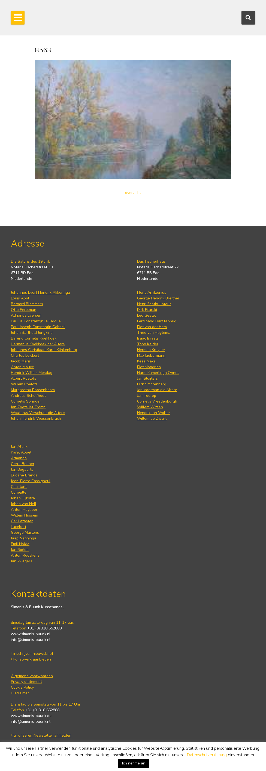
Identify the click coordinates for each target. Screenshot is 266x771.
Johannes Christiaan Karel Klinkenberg (44, 349)
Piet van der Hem (152, 326)
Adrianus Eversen (26, 315)
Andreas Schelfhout (28, 395)
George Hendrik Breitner (158, 298)
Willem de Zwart (152, 418)
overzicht (133, 192)
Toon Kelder (147, 344)
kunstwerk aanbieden (31, 659)
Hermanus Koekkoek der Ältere (38, 344)
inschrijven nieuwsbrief (32, 653)
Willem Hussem (24, 515)
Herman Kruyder (151, 349)
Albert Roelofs (23, 378)
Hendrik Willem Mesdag (31, 372)
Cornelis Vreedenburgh (157, 401)
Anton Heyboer (24, 509)
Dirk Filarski (147, 309)
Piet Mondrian (149, 367)
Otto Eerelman (23, 309)
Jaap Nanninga (23, 538)
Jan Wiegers (21, 561)
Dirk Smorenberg (151, 384)
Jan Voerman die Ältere (157, 389)
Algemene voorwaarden (32, 676)
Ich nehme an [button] (133, 763)
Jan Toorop (146, 395)
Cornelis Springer (26, 401)
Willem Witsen (150, 407)
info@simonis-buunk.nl (30, 639)
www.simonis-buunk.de (31, 715)
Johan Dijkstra (23, 498)
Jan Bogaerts (22, 469)
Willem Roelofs (24, 384)
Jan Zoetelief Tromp (28, 407)
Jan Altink (19, 446)
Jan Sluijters (147, 378)
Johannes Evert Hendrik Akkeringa (40, 292)
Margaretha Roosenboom (33, 389)
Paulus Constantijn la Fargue (36, 321)
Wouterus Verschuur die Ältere (38, 412)
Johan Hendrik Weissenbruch (36, 418)
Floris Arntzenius (151, 292)
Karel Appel (21, 452)
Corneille (18, 492)
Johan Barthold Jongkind (32, 332)
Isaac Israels (148, 338)
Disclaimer (20, 693)
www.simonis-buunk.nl (30, 634)
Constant (19, 486)
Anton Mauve (22, 367)
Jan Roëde (20, 549)
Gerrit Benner (22, 463)
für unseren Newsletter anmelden (41, 735)
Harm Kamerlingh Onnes (158, 372)
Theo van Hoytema (153, 332)
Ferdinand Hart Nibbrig (156, 321)
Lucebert (18, 526)
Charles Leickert (25, 355)
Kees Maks (146, 361)
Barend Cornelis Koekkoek (33, 338)
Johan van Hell (23, 503)
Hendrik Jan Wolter (153, 412)
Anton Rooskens (25, 555)
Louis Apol (20, 298)
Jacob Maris (21, 361)
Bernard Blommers (27, 304)
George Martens (25, 532)
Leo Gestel (146, 315)
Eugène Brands (24, 475)
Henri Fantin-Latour (154, 304)
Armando (19, 458)
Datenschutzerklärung (207, 755)
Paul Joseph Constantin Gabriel (38, 326)
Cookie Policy (22, 687)
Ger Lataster (22, 521)
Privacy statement (26, 681)
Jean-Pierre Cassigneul (30, 481)
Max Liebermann (151, 355)
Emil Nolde (20, 544)
